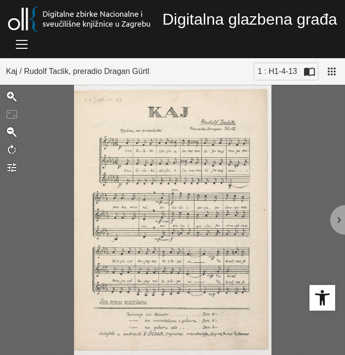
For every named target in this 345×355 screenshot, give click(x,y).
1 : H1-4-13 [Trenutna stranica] (277, 71)
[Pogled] (331, 71)
